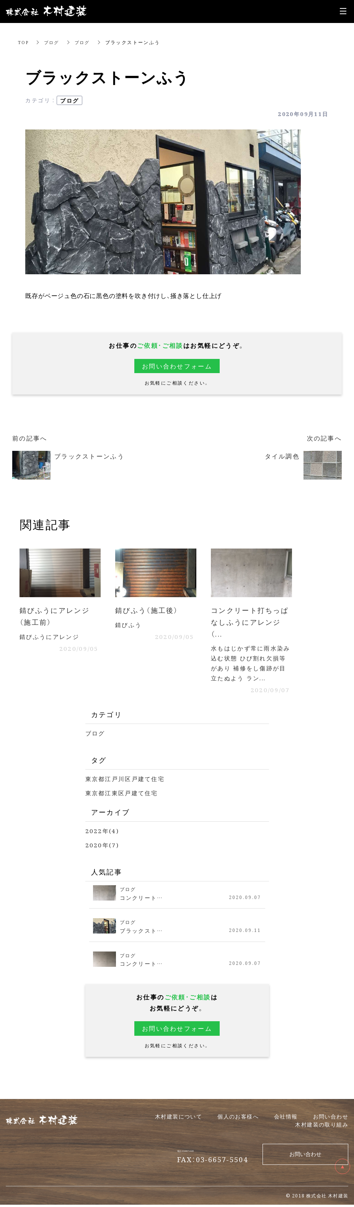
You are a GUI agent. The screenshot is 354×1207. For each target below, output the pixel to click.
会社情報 (286, 1118)
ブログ (53, 42)
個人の (238, 1118)
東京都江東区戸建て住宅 (124, 795)
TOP (24, 42)
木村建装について (178, 1118)
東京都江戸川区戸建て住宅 (127, 780)
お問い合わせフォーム (177, 366)
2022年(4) (102, 833)
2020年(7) (102, 847)
